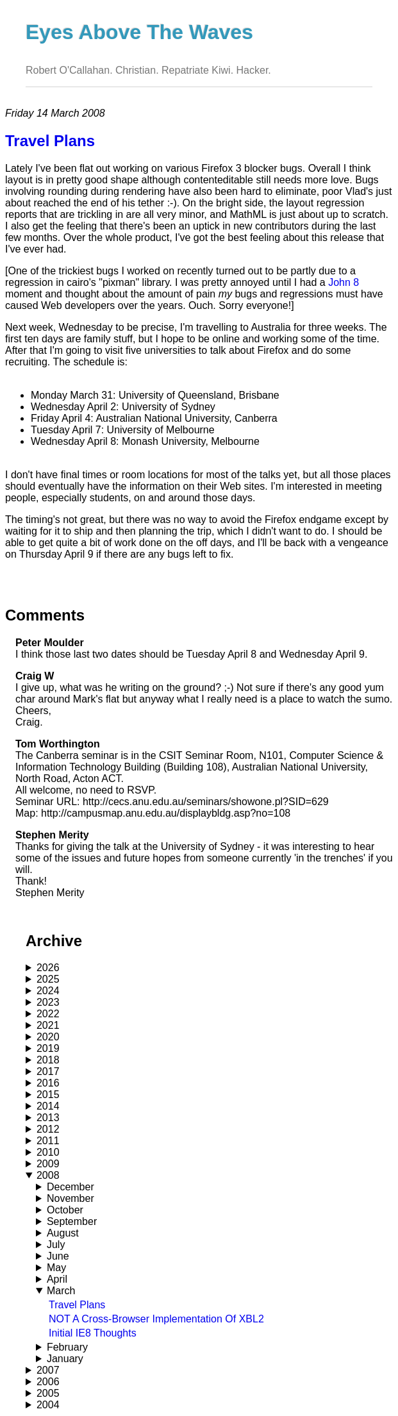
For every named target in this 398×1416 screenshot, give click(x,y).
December (70, 1186)
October (65, 1209)
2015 (48, 1094)
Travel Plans (77, 1304)
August (63, 1233)
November (70, 1198)
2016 (48, 1083)
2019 (48, 1048)
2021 (48, 1025)
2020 (48, 1036)
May (56, 1267)
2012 (48, 1129)
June (58, 1256)
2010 (48, 1152)
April (57, 1279)
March (61, 1290)
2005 (48, 1393)
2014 (48, 1106)
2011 (48, 1140)
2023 (48, 1002)
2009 (48, 1163)
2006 (48, 1381)
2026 (48, 967)
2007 (48, 1370)
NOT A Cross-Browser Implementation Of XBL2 (156, 1318)
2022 (48, 1013)
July (56, 1244)
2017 (48, 1071)
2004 (48, 1404)
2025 (48, 979)
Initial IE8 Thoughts (93, 1333)
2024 (48, 990)
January (65, 1358)
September (72, 1221)
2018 (48, 1059)
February (67, 1347)
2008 (48, 1175)
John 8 (343, 282)
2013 (48, 1117)
